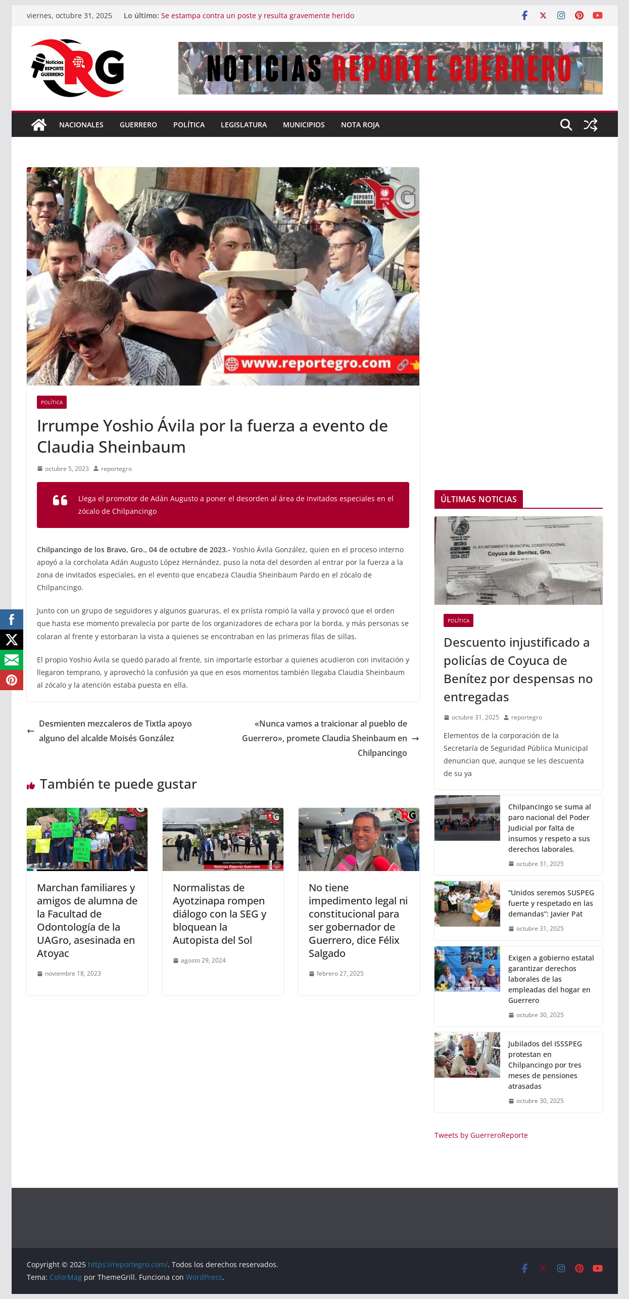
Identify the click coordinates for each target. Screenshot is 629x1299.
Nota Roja (360, 124)
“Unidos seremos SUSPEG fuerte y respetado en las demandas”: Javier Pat (551, 903)
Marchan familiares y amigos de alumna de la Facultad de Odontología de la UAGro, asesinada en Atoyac (87, 920)
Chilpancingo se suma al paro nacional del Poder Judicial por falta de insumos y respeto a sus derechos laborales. (549, 828)
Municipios (304, 124)
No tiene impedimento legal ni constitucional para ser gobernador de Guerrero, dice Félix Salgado (358, 920)
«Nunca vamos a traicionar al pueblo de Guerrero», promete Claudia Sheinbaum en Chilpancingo (330, 738)
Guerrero (138, 124)
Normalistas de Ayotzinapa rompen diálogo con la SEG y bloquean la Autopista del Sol (219, 914)
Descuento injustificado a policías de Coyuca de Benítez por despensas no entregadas (518, 669)
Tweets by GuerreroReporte (481, 1135)
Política (189, 124)
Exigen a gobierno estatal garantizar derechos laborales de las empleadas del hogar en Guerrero (551, 979)
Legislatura (244, 124)
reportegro (116, 468)
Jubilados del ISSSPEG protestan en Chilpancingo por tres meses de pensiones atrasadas (545, 1065)
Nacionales (81, 124)
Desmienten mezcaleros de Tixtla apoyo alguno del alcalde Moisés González (109, 731)
